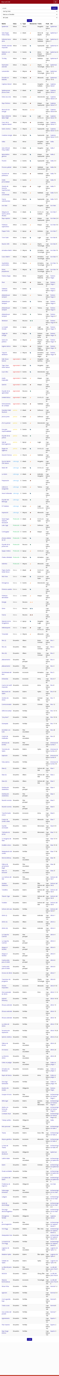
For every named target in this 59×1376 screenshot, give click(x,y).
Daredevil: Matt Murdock (6, 411)
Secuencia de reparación (6, 1031)
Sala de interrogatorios (6, 443)
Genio (3, 608)
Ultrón (52, 915)
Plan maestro (6, 1325)
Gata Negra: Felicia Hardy (5, 34)
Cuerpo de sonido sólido (6, 820)
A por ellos (5, 372)
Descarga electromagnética (7, 1210)
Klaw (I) (4, 768)
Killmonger (5, 1101)
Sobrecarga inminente (5, 1191)
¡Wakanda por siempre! (6, 296)
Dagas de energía (4, 334)
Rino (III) (4, 653)
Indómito (4, 564)
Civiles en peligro (7, 1062)
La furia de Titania (5, 1146)
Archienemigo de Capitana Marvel (54, 1224)
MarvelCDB (5, 2)
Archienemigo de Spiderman (54, 1159)
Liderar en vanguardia (5, 488)
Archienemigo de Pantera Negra (54, 1096)
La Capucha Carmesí (5, 935)
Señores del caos (7, 909)
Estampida (5, 723)
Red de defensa (6, 858)
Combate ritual (6, 1114)
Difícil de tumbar (7, 711)
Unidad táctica (6, 397)
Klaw (51, 768)
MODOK (4, 1273)
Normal (52, 1286)
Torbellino (5, 890)
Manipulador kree (7, 1235)
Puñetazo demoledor (5, 596)
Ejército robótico (7, 1037)
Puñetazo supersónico (5, 225)
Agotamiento (6, 1318)
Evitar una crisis (6, 97)
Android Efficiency (4, 999)
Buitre (3, 1165)
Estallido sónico (6, 845)
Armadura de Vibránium (6, 1070)
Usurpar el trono (7, 1094)
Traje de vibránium (5, 353)
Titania (4, 1133)
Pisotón (4, 161)
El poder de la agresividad (6, 392)
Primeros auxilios (7, 589)
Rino (51, 640)
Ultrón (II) (4, 922)
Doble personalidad (5, 181)
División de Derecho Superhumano (6, 188)
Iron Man (4, 205)
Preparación (5, 480)
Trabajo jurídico (6, 1120)
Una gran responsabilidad (6, 430)
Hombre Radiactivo (5, 884)
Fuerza (4, 615)
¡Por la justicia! (6, 423)
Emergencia (5, 583)
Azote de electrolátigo (5, 1204)
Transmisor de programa (6, 980)
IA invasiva (5, 1050)
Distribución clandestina (5, 788)
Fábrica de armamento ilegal (5, 866)
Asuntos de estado (5, 1089)
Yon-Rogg (5, 1229)
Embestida (5, 679)
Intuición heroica (7, 455)
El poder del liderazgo (5, 500)
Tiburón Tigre (6, 896)
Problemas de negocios (6, 1185)
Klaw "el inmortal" (4, 871)
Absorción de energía (6, 110)
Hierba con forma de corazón (5, 1109)
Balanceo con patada (6, 53)
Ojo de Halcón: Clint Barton (6, 462)
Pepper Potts (6, 231)
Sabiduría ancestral (4, 289)
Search (54, 8)
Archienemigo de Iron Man (54, 1191)
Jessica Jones (6, 416)
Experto (52, 1318)
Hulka (3, 141)
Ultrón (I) (4, 915)
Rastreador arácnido (5, 66)
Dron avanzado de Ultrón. (6, 993)
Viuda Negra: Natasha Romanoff (5, 520)
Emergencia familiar (5, 1217)
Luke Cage (5, 525)
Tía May (4, 58)
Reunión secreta (6, 800)
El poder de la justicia (6, 436)
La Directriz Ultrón (5, 1057)
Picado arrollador (7, 1171)
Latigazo (4, 1197)
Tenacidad (5, 634)
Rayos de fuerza (6, 1075)
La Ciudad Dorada (5, 328)
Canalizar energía (7, 135)
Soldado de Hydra (5, 1261)
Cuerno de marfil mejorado (7, 686)
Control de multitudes (5, 737)
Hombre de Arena (5, 699)
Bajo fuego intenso (5, 1332)
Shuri (3, 282)
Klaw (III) (4, 781)
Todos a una (5, 1305)
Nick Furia (5, 576)
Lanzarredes (5, 71)
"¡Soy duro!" (5, 717)
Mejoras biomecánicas (6, 1281)
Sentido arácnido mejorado (7, 46)
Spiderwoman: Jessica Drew (6, 91)
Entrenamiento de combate (6, 405)
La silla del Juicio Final (53, 1268)
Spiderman (5, 26)
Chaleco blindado (7, 557)
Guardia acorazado (5, 827)
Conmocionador (6, 704)
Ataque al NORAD (4, 948)
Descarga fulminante (5, 1082)
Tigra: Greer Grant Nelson (6, 366)
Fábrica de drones (5, 1044)
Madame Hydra (6, 1254)
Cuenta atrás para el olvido (6, 961)
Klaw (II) (4, 775)
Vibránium (5, 321)
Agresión (4, 1293)
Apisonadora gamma (5, 155)
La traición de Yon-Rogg (6, 1242)
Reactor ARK (5, 244)
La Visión (4, 474)
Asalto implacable (5, 379)
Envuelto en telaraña (5, 78)
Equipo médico (6, 551)
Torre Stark (5, 237)
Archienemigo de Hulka (54, 1127)
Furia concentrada (5, 193)
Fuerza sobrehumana (6, 200)
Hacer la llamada (7, 493)
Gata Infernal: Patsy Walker (6, 149)
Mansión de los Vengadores (6, 622)
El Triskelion (5, 506)
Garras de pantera (5, 341)
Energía (4, 602)
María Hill (4, 468)
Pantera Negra (6, 276)
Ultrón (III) (5, 928)
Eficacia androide (7, 1005)
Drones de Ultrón (7, 973)
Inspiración (5, 512)
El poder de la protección (6, 545)
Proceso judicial (6, 167)
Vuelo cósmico (6, 129)
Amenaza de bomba (5, 743)
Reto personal (6, 1126)
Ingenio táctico (6, 346)
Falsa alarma (5, 762)
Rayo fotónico (6, 103)
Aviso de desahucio (5, 1153)
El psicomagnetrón (7, 1223)
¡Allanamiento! (6, 659)
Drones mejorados (5, 986)
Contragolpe (5, 532)
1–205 (29, 20)
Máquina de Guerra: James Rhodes (6, 214)
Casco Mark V (6, 257)
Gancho (4, 384)
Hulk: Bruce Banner (5, 360)
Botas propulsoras (5, 270)
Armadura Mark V (7, 250)
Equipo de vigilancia (5, 449)
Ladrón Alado (6, 1158)
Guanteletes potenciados (5, 264)
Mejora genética (7, 1139)
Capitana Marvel (6, 84)
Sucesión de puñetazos (5, 174)
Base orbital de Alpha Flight (6, 117)
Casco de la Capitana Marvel (6, 123)
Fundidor (4, 902)
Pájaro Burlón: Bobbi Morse (6, 571)
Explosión (4, 755)
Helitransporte (6, 627)
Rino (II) (4, 647)
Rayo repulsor (6, 218)
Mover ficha (5, 1286)
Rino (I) (4, 640)
